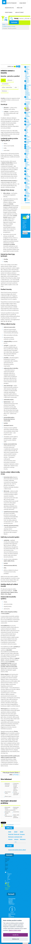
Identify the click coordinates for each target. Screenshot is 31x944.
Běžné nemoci (4, 18)
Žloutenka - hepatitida (27, 201)
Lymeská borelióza (26, 121)
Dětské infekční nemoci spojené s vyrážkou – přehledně (27, 92)
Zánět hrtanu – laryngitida (27, 175)
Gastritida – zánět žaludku (27, 105)
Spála (26, 144)
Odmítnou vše (15, 939)
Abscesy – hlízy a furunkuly (27, 68)
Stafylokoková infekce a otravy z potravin (27, 149)
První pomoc (9, 11)
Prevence (4, 91)
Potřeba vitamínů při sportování (16, 793)
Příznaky (9, 80)
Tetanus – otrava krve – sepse (26, 155)
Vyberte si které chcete (15, 930)
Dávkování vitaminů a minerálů (7, 785)
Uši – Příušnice (26, 168)
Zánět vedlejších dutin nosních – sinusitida (27, 185)
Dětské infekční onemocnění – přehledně (27, 99)
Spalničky (26, 146)
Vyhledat (14, 22)
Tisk (4, 824)
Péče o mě (20, 6)
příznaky (15, 774)
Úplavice (26, 159)
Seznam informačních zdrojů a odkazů (17, 849)
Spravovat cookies (7, 888)
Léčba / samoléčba (7, 87)
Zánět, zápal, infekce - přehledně (16, 816)
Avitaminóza (16, 812)
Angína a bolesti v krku (26, 82)
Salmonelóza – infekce (27, 142)
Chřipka (26, 86)
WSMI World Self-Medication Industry (11, 835)
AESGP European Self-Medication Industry (23, 837)
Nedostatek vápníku (7, 812)
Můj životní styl (10, 6)
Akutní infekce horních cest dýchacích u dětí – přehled (27, 75)
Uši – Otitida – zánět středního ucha (26, 163)
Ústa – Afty (26, 171)
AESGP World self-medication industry (17, 835)
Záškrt (26, 198)
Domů (3, 24)
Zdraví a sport (7, 796)
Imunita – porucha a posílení (27, 109)
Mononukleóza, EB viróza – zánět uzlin (27, 126)
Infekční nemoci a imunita (9, 26)
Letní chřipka (26, 118)
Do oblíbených (10, 824)
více (15, 842)
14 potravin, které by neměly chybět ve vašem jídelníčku (16, 787)
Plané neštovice (26, 136)
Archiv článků (20, 11)
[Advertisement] (15, 46)
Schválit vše (15, 935)
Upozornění (5, 84)
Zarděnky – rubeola (26, 195)
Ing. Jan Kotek (8, 885)
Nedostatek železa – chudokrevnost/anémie (7, 809)
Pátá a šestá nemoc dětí (26, 131)
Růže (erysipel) (26, 139)
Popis (3, 80)
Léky (16, 87)
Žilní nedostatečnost (7, 815)
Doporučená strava (7, 792)
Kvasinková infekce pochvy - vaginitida (27, 114)
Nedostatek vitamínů (16, 808)
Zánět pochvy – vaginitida (27, 179)
